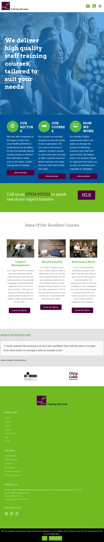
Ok (44, 538)
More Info (55, 538)
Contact (8, 441)
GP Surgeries (10, 467)
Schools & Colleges (12, 471)
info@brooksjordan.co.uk (20, 493)
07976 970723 (37, 194)
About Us (8, 422)
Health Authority (11, 460)
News (7, 437)
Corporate (9, 464)
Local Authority (10, 456)
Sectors (8, 426)
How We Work (10, 433)
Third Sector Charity (12, 475)
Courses (8, 430)
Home (7, 418)
